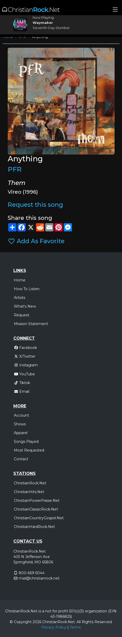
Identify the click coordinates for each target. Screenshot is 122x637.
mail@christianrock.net (39, 578)
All (79, 622)
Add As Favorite (36, 241)
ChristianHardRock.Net (34, 526)
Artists (19, 297)
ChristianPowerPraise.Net (37, 500)
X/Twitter (25, 356)
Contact (21, 459)
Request (21, 315)
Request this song (35, 204)
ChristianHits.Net (29, 492)
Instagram (26, 365)
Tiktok (22, 383)
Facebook (25, 347)
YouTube (24, 374)
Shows (20, 424)
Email (22, 391)
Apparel (20, 433)
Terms (75, 627)
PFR (15, 169)
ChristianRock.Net (30, 483)
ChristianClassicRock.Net (36, 509)
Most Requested (29, 450)
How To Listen (27, 289)
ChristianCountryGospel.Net (39, 518)
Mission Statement (31, 324)
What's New (25, 306)
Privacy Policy (53, 627)
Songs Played (26, 441)
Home (19, 280)
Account (21, 415)
